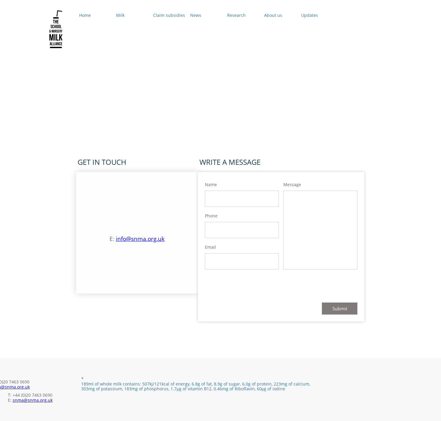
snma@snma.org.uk (33, 400)
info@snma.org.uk (140, 239)
